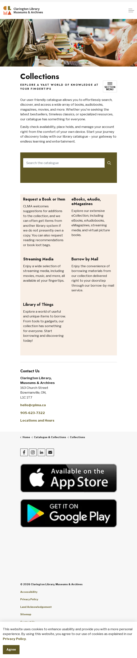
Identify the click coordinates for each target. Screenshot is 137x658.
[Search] (109, 163)
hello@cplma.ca (33, 405)
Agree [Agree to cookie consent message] (11, 649)
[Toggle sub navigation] (110, 86)
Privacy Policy (14, 639)
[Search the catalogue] (68, 163)
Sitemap (25, 614)
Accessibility (28, 591)
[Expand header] (131, 10)
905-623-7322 (32, 413)
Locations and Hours (37, 420)
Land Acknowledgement (36, 606)
